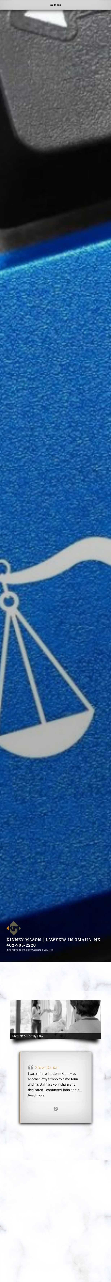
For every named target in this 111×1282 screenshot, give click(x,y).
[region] (55, 1019)
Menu (55, 4)
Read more (36, 1095)
